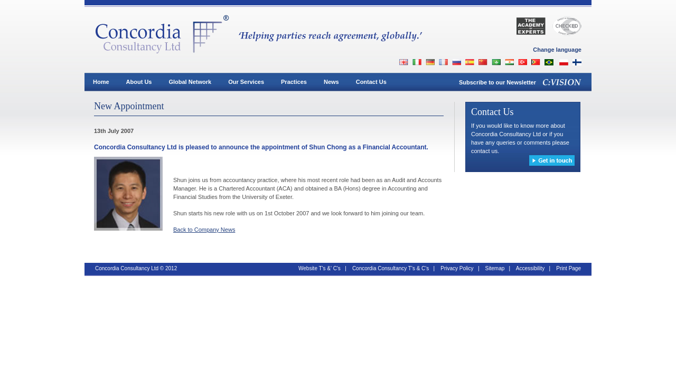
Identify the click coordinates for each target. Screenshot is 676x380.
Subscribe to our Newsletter (497, 82)
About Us (139, 82)
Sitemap (495, 268)
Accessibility (530, 268)
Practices (294, 82)
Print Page (568, 268)
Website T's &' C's (319, 268)
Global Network (189, 82)
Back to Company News (204, 229)
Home (101, 82)
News (331, 82)
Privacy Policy (456, 268)
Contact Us (371, 82)
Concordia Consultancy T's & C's (390, 268)
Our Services (246, 82)
